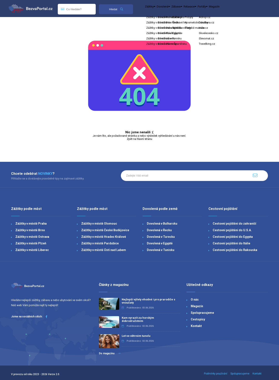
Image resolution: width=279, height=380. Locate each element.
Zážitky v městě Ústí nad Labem (103, 250)
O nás (195, 299)
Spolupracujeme (202, 312)
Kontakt (196, 326)
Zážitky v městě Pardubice (100, 243)
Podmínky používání (215, 373)
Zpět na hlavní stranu (139, 139)
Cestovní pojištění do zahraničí (234, 223)
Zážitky (154, 8)
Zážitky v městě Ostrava (32, 236)
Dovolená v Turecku (161, 236)
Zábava (196, 8)
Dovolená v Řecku (159, 230)
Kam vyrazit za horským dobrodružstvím (138, 319)
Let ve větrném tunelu (136, 335)
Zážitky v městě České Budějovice (105, 230)
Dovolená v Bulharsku (162, 223)
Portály (238, 8)
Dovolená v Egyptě (160, 243)
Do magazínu (109, 353)
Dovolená (175, 8)
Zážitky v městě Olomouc (99, 223)
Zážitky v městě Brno (30, 230)
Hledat (116, 9)
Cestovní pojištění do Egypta (233, 236)
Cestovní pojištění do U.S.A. (232, 230)
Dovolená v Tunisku (160, 250)
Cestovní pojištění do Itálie (231, 243)
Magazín (257, 8)
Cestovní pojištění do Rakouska (235, 250)
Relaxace (217, 8)
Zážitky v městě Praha (31, 223)
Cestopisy (198, 319)
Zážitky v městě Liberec (32, 250)
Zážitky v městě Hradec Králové (103, 236)
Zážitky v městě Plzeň (30, 243)
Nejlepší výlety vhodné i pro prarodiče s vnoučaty (148, 301)
